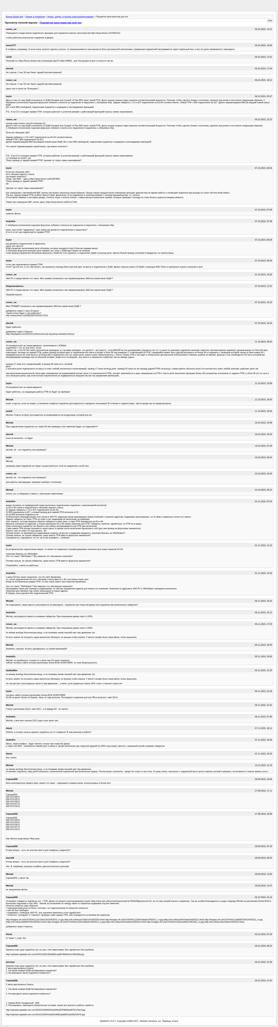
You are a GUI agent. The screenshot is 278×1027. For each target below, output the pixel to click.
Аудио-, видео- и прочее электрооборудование (70, 16)
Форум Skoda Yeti (14, 16)
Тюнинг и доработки (35, 16)
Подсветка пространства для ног (61, 22)
